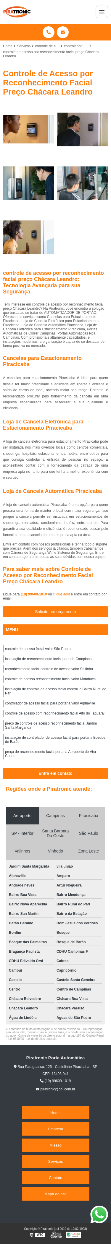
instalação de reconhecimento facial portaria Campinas (48, 659)
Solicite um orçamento (55, 611)
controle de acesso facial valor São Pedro (37, 649)
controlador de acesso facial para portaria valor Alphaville (50, 703)
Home (55, 1112)
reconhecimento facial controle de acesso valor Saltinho (49, 669)
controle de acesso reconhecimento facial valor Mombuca (50, 679)
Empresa (55, 1129)
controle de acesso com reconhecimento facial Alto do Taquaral (54, 713)
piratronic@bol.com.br (55, 1089)
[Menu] (101, 12)
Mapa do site (55, 1194)
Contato (55, 1177)
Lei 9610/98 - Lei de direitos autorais (32, 1038)
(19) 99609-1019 (34, 594)
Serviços (55, 1161)
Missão (55, 1145)
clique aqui (61, 594)
